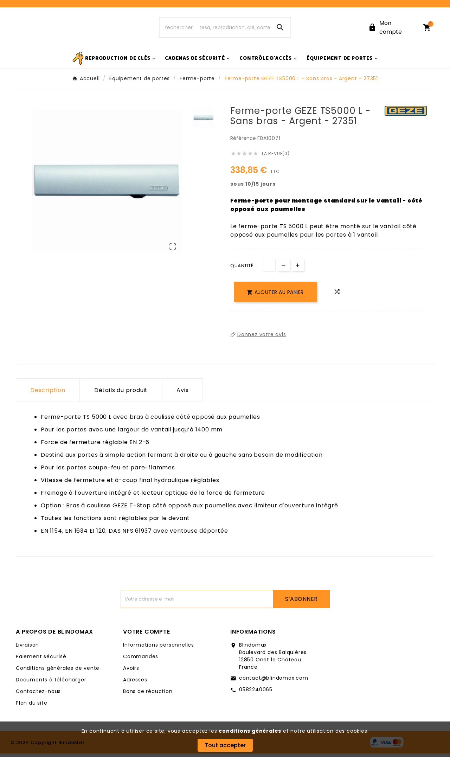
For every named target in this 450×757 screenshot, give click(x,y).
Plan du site (31, 706)
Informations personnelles (158, 648)
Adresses (135, 683)
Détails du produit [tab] (121, 394)
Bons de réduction (148, 694)
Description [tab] (47, 394)
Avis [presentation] (182, 394)
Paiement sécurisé (41, 659)
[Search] (280, 29)
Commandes (140, 659)
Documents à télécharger (51, 683)
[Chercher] (215, 29)
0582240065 (255, 693)
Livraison (27, 648)
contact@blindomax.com (273, 681)
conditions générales (250, 730)
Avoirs (131, 671)
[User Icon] (391, 29)
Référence (243, 141)
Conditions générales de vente (57, 671)
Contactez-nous (38, 694)
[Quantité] (269, 268)
